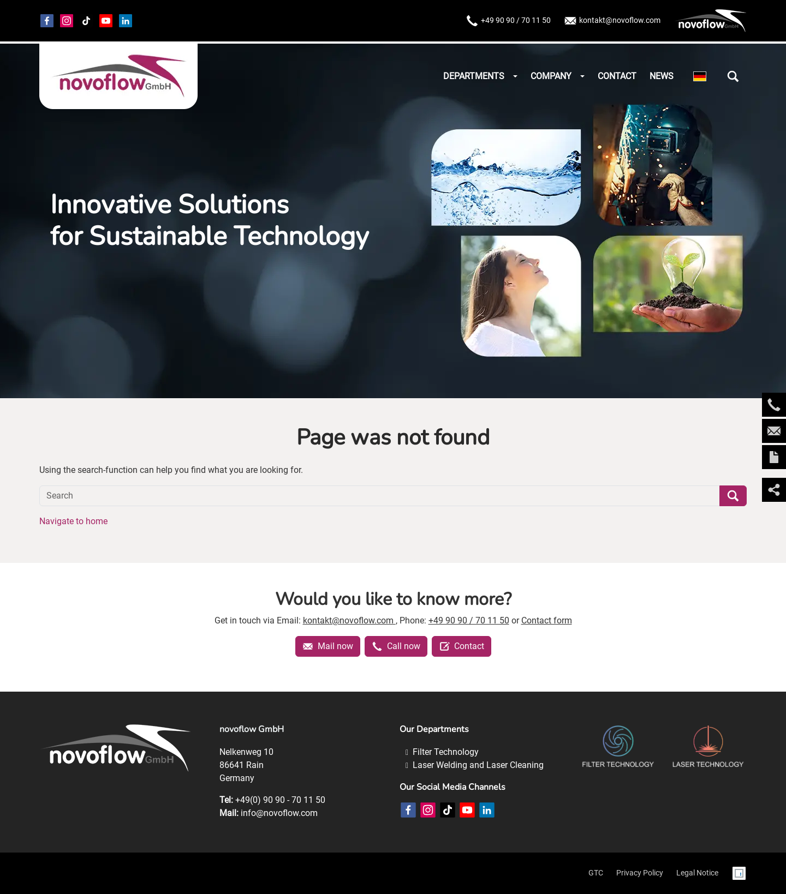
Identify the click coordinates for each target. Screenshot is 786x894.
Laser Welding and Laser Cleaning (478, 765)
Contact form (546, 620)
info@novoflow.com (279, 813)
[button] (733, 76)
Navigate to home (73, 521)
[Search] (379, 495)
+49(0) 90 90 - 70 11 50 (280, 800)
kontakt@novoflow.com (612, 20)
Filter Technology (446, 752)
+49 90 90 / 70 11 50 (508, 20)
